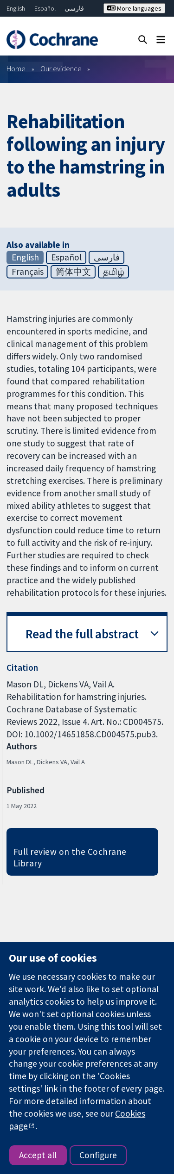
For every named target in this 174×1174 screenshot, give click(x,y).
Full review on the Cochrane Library (70, 857)
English (15, 8)
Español (45, 8)
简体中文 (73, 271)
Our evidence (61, 68)
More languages (134, 8)
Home (16, 68)
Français (28, 271)
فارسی (74, 8)
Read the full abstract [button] (82, 634)
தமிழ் (113, 271)
